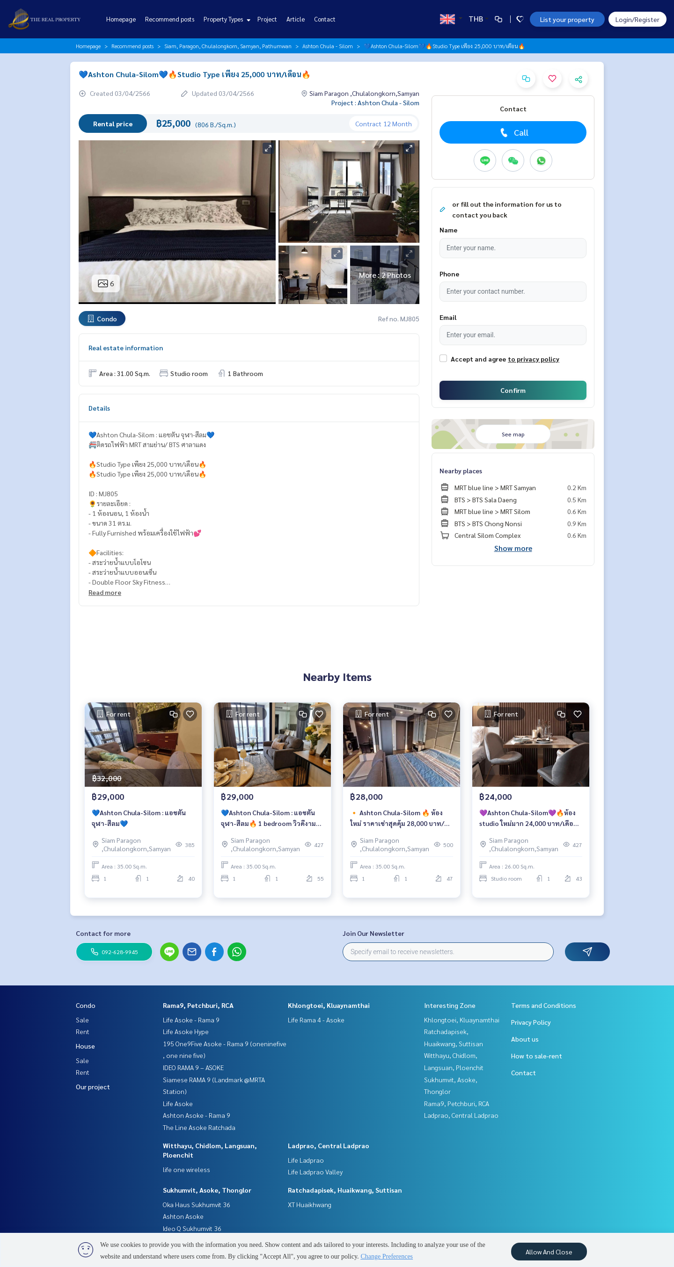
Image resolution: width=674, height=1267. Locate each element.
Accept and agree (478, 359)
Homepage (121, 19)
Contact (325, 19)
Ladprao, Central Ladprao (328, 1145)
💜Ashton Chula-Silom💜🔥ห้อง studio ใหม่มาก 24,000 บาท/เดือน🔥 (528, 824)
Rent (82, 1031)
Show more (513, 548)
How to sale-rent (536, 1055)
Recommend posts (169, 19)
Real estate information (125, 347)
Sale (82, 1019)
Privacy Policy (531, 1022)
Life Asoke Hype (186, 1031)
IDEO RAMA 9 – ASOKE (193, 1067)
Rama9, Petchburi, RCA (198, 1005)
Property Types (226, 19)
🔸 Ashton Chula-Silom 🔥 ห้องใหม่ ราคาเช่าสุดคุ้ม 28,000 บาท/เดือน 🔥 (397, 824)
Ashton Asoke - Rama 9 (196, 1115)
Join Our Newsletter (373, 933)
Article (295, 19)
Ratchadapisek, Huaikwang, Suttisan (345, 1190)
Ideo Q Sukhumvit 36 (192, 1228)
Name (448, 229)
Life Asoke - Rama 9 (191, 1019)
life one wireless (186, 1169)
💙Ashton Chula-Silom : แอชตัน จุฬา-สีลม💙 (139, 823)
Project (267, 19)
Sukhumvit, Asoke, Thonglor (207, 1190)
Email (448, 317)
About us (525, 1039)
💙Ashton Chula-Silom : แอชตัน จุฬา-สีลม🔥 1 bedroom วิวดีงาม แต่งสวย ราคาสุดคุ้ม (268, 824)
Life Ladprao (306, 1160)
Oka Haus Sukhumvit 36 (196, 1204)
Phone (449, 273)
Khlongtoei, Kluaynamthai (329, 1005)
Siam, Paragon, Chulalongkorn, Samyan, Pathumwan (228, 46)
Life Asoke (178, 1103)
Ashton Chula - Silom (327, 46)
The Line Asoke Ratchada (199, 1127)
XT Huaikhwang (309, 1204)
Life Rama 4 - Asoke (316, 1019)
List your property (567, 19)
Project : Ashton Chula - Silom (375, 102)
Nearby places (461, 470)
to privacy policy (533, 359)
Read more (104, 592)
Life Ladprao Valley (315, 1171)
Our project (93, 1086)
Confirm (513, 390)
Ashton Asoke (183, 1216)
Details (99, 408)
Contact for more (103, 933)
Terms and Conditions (543, 1005)
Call (513, 132)
